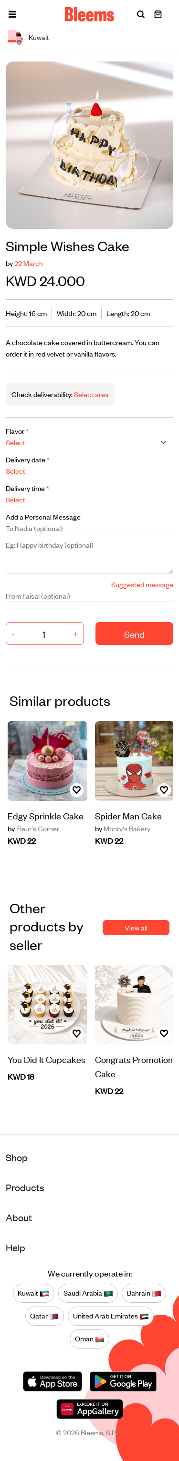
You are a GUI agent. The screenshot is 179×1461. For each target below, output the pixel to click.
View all (136, 927)
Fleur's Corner (33, 828)
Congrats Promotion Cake (134, 1066)
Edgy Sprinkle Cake (46, 815)
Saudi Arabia (88, 1293)
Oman (90, 1339)
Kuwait (33, 1293)
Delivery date (28, 459)
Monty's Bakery (122, 828)
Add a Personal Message (43, 516)
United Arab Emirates (111, 1316)
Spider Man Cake (128, 815)
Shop (17, 1157)
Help (15, 1247)
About (19, 1217)
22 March (28, 263)
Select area (91, 394)
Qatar (44, 1316)
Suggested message (142, 584)
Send (134, 634)
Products (25, 1187)
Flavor (17, 431)
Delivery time (27, 488)
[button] (12, 14)
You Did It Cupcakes (46, 1059)
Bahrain (144, 1293)
